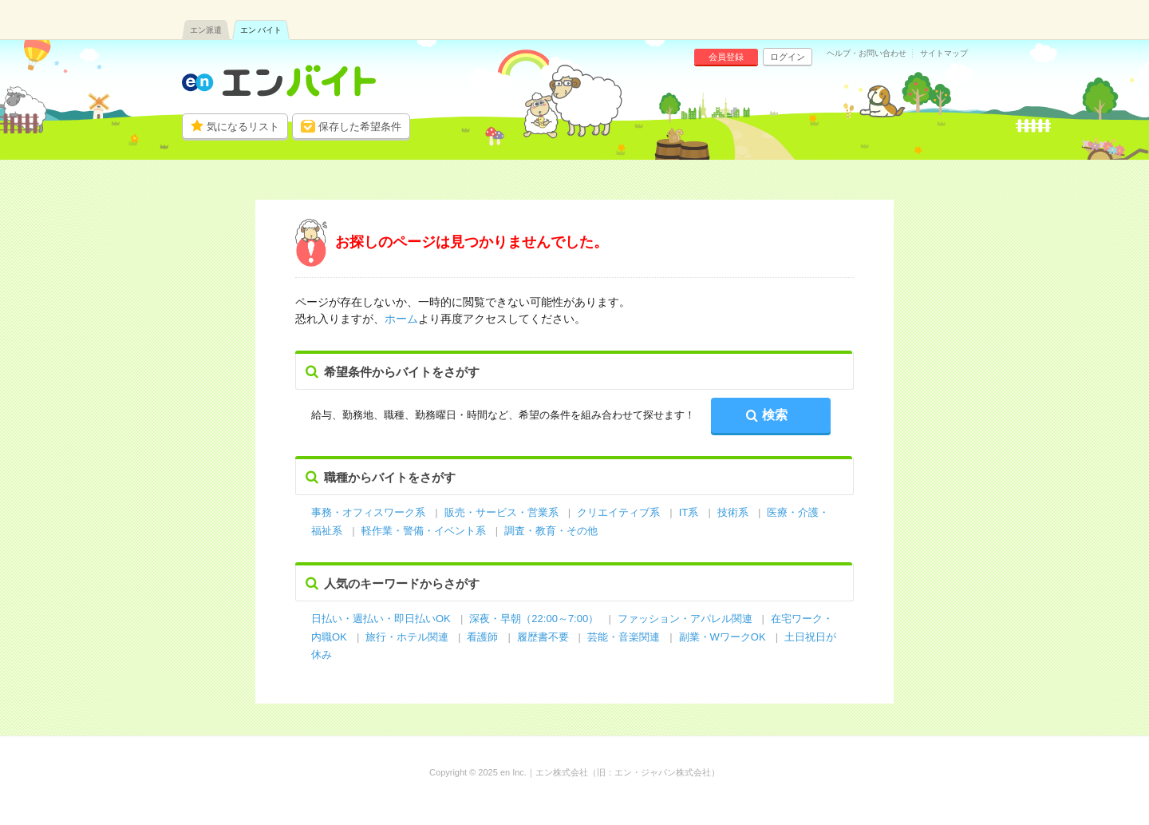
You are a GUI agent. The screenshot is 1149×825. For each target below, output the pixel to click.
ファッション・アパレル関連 (687, 619)
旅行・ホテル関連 (408, 637)
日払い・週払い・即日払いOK (381, 619)
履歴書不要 (544, 637)
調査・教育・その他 (551, 531)
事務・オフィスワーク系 (368, 512)
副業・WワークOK (722, 637)
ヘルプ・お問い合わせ (866, 54)
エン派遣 (206, 30)
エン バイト (261, 30)
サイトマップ (944, 54)
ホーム (401, 318)
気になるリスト (243, 127)
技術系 (732, 512)
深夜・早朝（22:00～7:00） (533, 619)
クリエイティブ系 (618, 512)
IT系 (689, 512)
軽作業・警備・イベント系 (423, 531)
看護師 (482, 637)
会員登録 (726, 56)
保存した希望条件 (359, 127)
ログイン (787, 56)
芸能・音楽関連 (623, 637)
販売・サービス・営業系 (501, 512)
